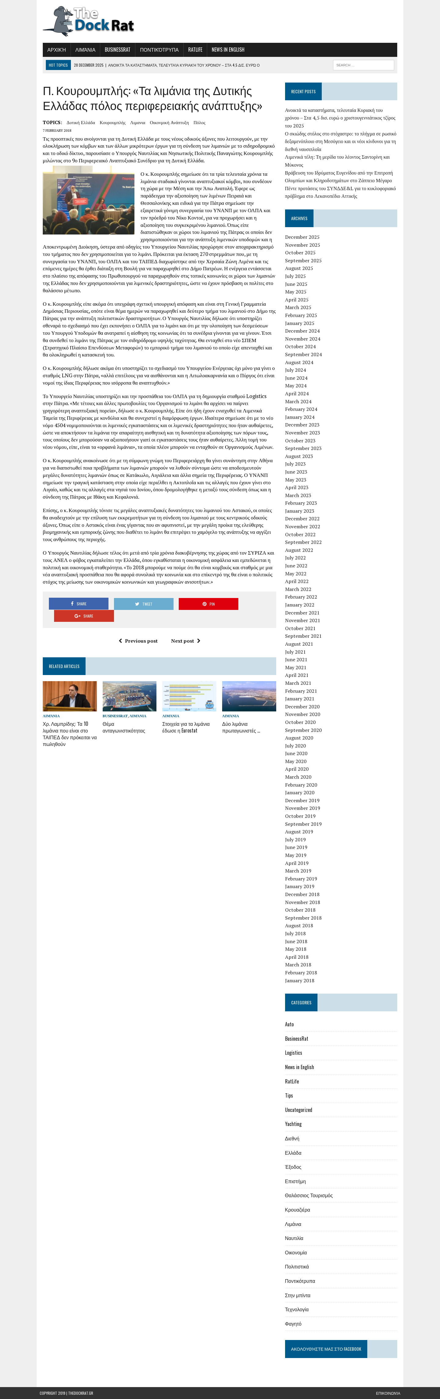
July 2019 (296, 839)
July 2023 (296, 463)
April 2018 (298, 957)
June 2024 (297, 378)
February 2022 (302, 596)
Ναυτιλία (295, 1238)
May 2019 (296, 855)
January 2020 (300, 792)
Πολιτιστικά (298, 1266)
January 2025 (300, 323)
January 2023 (300, 511)
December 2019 (303, 800)
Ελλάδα (294, 1152)
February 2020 (302, 784)
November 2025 (303, 245)
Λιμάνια (82, 49)
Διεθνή (293, 1138)
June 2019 (297, 847)
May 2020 (296, 761)
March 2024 (299, 401)
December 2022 (303, 518)
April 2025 (298, 299)
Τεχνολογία (298, 1309)
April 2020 (298, 769)
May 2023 (296, 479)
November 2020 (303, 714)
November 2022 (303, 526)
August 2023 (300, 456)
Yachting (294, 1124)
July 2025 (296, 276)
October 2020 (301, 722)
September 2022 (304, 542)
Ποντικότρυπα (156, 49)
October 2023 (301, 440)
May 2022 (296, 573)
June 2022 (297, 565)
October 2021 (301, 628)
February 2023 (302, 503)
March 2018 (299, 964)
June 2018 (297, 941)
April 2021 (298, 675)
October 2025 (301, 252)
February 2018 (302, 972)
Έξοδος (294, 1166)
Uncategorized (299, 1109)
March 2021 (299, 683)
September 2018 (304, 917)
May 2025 (296, 291)
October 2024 (301, 346)
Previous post (136, 621)
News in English (225, 49)
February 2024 (302, 409)
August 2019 (300, 831)
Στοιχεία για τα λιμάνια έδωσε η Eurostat (185, 707)
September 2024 (304, 354)
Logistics (294, 1052)
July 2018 (296, 933)
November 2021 (303, 620)
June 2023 (297, 471)
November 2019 (303, 808)
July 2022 (296, 557)
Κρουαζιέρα (298, 1209)
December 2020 (303, 706)
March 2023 (299, 495)
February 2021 (302, 691)
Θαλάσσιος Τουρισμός (310, 1195)
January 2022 (300, 604)
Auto (290, 1024)
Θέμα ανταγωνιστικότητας (122, 707)
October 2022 (301, 534)
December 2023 (303, 424)
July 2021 (296, 651)
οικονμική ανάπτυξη (166, 122)
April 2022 (298, 581)
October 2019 (301, 816)
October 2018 (301, 909)
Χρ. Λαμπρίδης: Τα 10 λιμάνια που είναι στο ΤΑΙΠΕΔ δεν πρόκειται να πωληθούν (67, 714)
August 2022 (300, 550)
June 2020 (297, 753)
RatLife (192, 49)
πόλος (196, 122)
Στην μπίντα (299, 1295)
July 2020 (296, 745)
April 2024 (298, 393)
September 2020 (304, 730)
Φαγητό (294, 1323)
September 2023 (304, 448)
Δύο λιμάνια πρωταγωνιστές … (241, 707)
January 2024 (300, 417)
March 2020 (299, 776)
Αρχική (53, 49)
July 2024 (296, 370)
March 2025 (299, 307)
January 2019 (300, 886)
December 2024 (303, 330)
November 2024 (303, 338)
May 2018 (296, 949)
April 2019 (298, 863)
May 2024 (296, 385)
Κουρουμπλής (110, 122)
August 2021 (300, 643)
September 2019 (304, 824)
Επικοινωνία (388, 1393)
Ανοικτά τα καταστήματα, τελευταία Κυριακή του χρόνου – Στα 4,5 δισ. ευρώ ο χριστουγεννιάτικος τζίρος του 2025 (342, 118)
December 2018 (303, 894)
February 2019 (302, 878)
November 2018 (303, 902)
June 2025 (297, 284)
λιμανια (134, 122)
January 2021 (300, 698)
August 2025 (300, 268)
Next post (184, 621)
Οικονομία (297, 1252)
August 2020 (300, 737)
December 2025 (303, 237)
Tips (290, 1095)
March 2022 (299, 589)
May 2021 (296, 667)
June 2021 (297, 659)
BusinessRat (114, 49)
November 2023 (303, 432)
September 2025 (304, 260)
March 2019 (299, 870)
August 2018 (300, 925)
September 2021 (304, 636)
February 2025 (302, 315)
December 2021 (303, 612)
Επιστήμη (296, 1181)
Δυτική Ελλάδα (78, 122)
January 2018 (300, 980)
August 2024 (300, 362)
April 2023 (298, 487)
